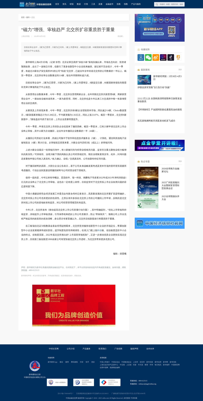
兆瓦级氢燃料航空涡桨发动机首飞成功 (156, 121)
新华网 (165, 362)
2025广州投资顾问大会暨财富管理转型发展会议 (170, 185)
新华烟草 (166, 365)
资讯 (64, 4)
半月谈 (140, 365)
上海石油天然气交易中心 (109, 365)
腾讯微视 (74, 362)
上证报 (128, 365)
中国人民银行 (105, 362)
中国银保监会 (126, 362)
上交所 (135, 362)
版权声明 (134, 349)
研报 (72, 4)
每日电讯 (158, 365)
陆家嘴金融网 (115, 368)
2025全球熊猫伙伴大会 (170, 197)
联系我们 (102, 349)
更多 (180, 70)
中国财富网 (175, 365)
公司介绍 (70, 349)
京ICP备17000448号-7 (65, 393)
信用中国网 (104, 368)
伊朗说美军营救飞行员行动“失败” (154, 87)
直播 (100, 4)
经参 (134, 365)
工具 (93, 4)
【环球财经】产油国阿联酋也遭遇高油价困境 (160, 109)
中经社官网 (54, 349)
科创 (99, 230)
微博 (67, 362)
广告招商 (118, 349)
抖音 (81, 362)
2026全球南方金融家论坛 (170, 170)
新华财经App (52, 362)
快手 (87, 362)
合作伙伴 (150, 349)
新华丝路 (149, 362)
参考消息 (173, 362)
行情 (86, 4)
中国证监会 (115, 362)
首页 (57, 4)
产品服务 (86, 349)
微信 (61, 362)
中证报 (122, 365)
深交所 (142, 362)
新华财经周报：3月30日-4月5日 (167, 77)
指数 (126, 4)
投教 (119, 4)
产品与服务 (136, 4)
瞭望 (146, 365)
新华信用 (158, 362)
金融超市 (109, 4)
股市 (28, 17)
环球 (151, 365)
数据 (79, 4)
